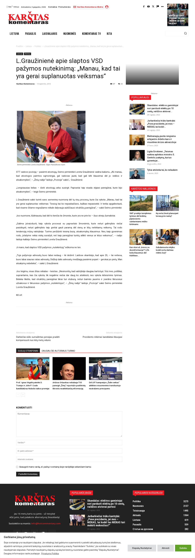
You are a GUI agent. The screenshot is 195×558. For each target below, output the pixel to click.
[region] (97, 545)
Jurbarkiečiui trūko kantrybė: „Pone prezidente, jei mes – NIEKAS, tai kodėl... (161, 123)
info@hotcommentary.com (45, 523)
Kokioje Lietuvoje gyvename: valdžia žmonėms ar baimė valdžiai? (177, 19)
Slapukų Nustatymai (142, 548)
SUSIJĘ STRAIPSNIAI (28, 351)
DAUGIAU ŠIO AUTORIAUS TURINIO (58, 351)
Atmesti (165, 548)
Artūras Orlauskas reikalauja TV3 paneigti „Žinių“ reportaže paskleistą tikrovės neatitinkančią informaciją (69, 385)
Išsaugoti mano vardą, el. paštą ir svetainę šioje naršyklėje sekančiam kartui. (55, 467)
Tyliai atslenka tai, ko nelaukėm (162, 170)
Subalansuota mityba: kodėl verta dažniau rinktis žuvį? (165, 250)
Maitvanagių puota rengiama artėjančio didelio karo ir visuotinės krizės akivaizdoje (161, 139)
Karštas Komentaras (25, 84)
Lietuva (29, 46)
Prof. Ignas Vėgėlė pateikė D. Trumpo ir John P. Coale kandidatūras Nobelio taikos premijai (32, 385)
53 (120, 84)
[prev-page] (18, 395)
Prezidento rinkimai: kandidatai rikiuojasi (102, 337)
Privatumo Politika (50, 553)
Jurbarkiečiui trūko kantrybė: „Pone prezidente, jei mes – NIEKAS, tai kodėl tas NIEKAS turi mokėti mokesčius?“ (106, 521)
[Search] (185, 33)
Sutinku (183, 548)
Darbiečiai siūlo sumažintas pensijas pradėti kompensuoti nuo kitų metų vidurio (38, 339)
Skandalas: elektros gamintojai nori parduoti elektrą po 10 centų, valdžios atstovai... (162, 108)
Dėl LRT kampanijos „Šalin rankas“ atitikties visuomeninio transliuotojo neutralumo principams (105, 385)
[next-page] (23, 395)
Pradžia (19, 46)
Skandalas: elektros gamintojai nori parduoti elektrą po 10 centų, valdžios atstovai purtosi (106, 503)
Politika (38, 46)
